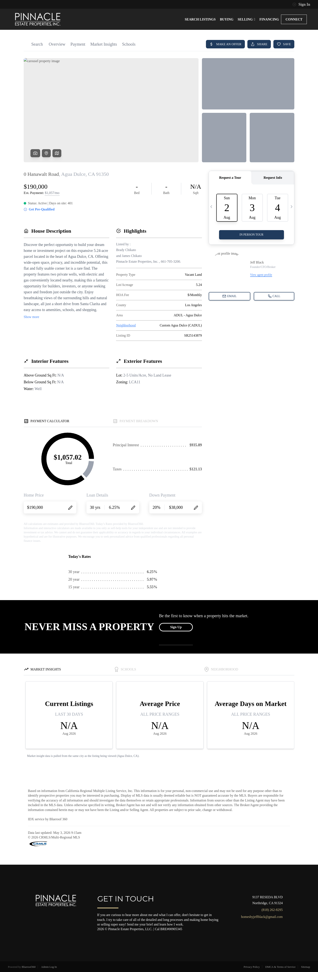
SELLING (246, 19)
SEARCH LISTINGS (200, 19)
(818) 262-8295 (272, 910)
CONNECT (293, 19)
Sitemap (305, 966)
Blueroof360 (29, 966)
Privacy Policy (252, 966)
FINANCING (269, 19)
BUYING (226, 19)
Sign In (301, 4)
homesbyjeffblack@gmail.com (262, 917)
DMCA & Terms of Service (280, 966)
